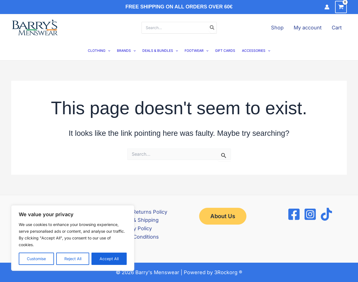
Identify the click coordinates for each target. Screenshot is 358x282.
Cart (337, 28)
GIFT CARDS (225, 50)
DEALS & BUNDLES (160, 50)
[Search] (212, 27)
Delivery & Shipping (135, 220)
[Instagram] (310, 214)
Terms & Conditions (135, 237)
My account (308, 28)
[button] (107, 50)
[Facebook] (294, 214)
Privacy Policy (135, 228)
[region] (72, 238)
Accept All (109, 258)
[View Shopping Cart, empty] (341, 7)
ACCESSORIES (256, 50)
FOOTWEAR (196, 50)
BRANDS (126, 50)
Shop (277, 28)
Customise (36, 258)
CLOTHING (99, 50)
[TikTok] (326, 214)
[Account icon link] (326, 7)
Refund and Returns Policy (135, 212)
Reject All (72, 258)
